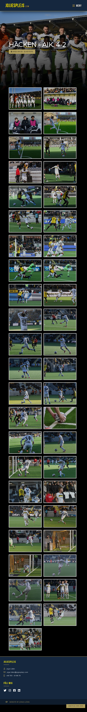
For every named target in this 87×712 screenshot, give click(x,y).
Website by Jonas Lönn (19, 702)
